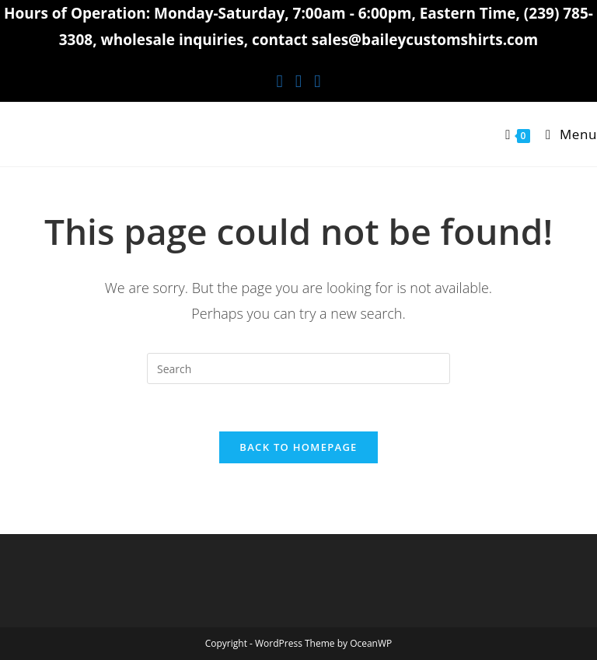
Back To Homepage (298, 447)
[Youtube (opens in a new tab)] (317, 80)
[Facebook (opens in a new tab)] (279, 80)
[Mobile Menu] (565, 134)
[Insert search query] (298, 368)
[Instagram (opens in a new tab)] (298, 80)
